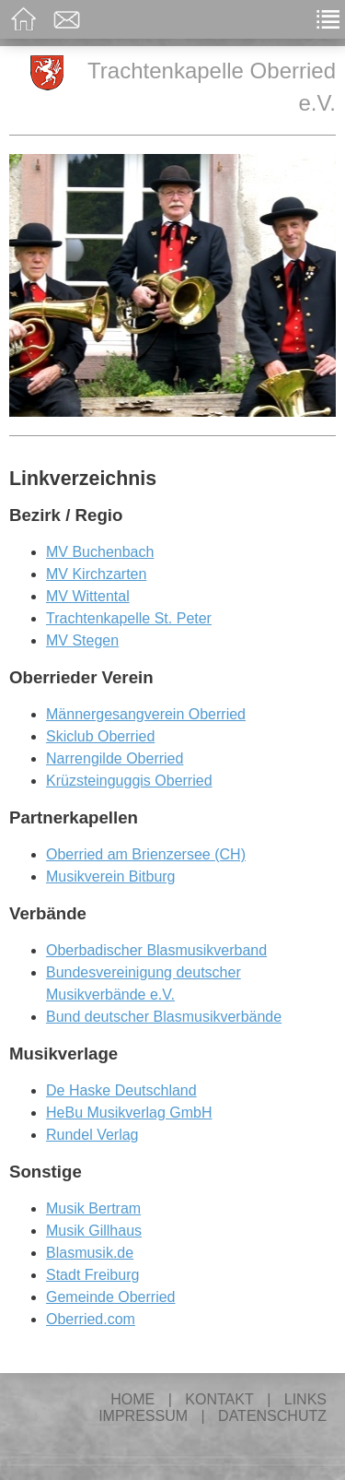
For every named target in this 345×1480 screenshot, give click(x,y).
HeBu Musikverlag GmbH (129, 1112)
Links (305, 1399)
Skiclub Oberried (100, 736)
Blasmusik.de (89, 1253)
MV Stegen (82, 640)
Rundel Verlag (92, 1135)
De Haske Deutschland (121, 1090)
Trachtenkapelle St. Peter (129, 618)
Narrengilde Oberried (114, 758)
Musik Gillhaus (94, 1230)
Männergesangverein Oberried (146, 714)
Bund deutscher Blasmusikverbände (164, 1016)
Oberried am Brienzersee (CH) (146, 854)
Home (132, 1399)
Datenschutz (272, 1416)
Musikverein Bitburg (111, 876)
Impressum (143, 1416)
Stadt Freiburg (92, 1275)
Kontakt (219, 1399)
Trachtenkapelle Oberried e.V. (183, 85)
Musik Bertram (93, 1208)
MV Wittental (88, 596)
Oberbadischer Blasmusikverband (156, 950)
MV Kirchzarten (96, 574)
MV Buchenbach (100, 552)
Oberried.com (90, 1319)
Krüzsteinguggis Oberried (129, 780)
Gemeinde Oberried (111, 1297)
